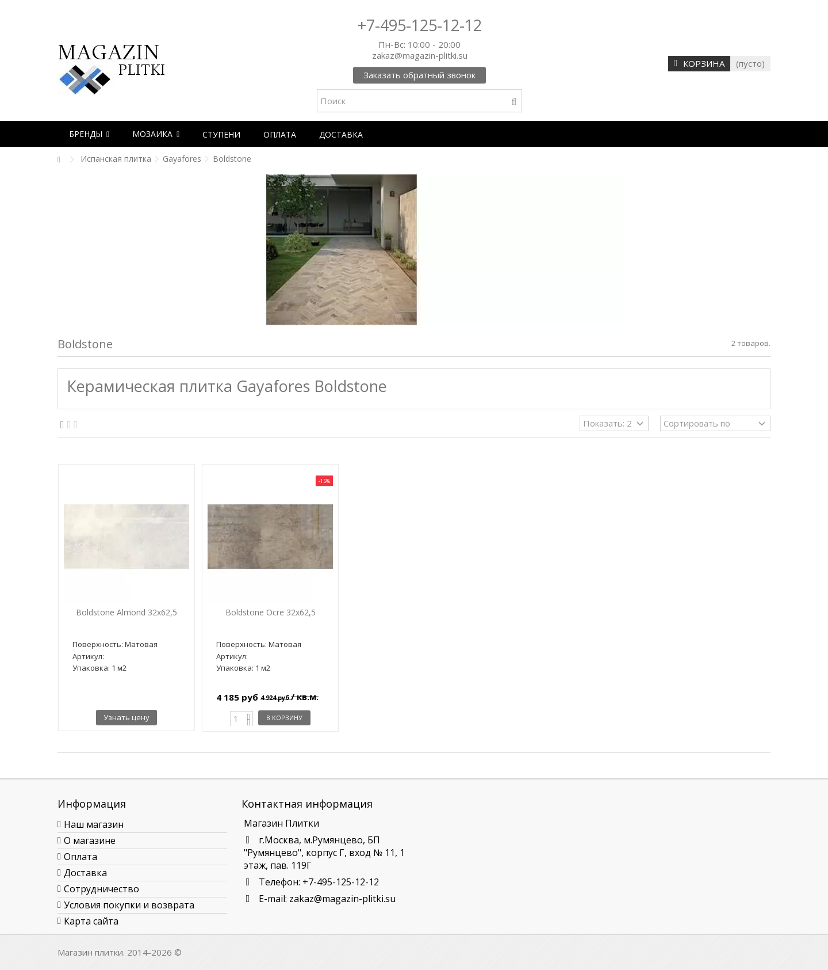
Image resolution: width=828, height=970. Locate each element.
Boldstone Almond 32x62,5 (126, 612)
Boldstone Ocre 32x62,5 (270, 612)
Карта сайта (91, 921)
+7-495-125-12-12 (420, 25)
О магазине (90, 840)
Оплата (80, 856)
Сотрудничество (101, 888)
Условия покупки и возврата (129, 905)
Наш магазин (94, 824)
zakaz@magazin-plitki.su (342, 898)
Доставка (85, 872)
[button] (89, 134)
